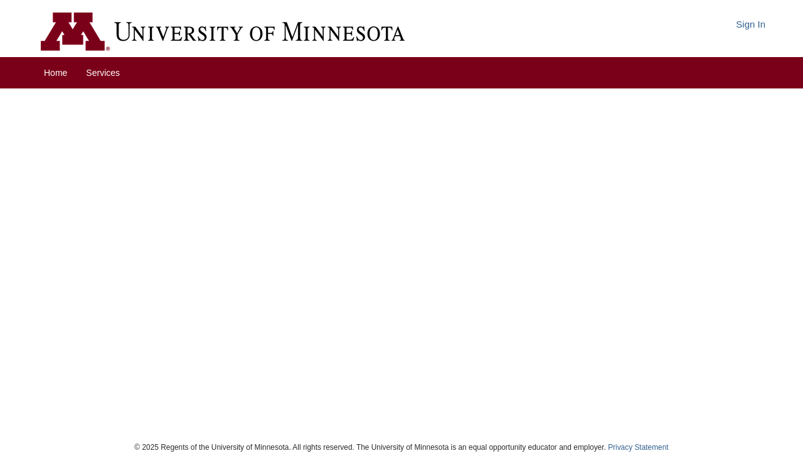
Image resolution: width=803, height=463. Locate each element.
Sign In (750, 24)
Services (103, 73)
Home (55, 73)
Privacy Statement (638, 447)
